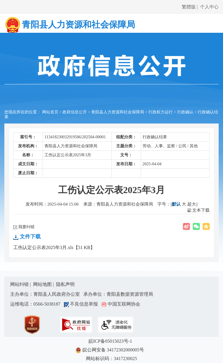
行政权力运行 (160, 112)
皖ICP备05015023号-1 (111, 341)
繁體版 (189, 6)
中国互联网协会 (120, 304)
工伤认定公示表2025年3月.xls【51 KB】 (54, 247)
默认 (176, 204)
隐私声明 (65, 284)
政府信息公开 (74, 112)
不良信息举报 (82, 304)
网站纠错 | (21, 284)
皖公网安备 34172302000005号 (111, 350)
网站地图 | (44, 284)
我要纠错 (26, 227)
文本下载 (201, 210)
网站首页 (50, 112)
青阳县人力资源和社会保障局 (117, 112)
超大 (191, 204)
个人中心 (209, 6)
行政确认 (185, 112)
